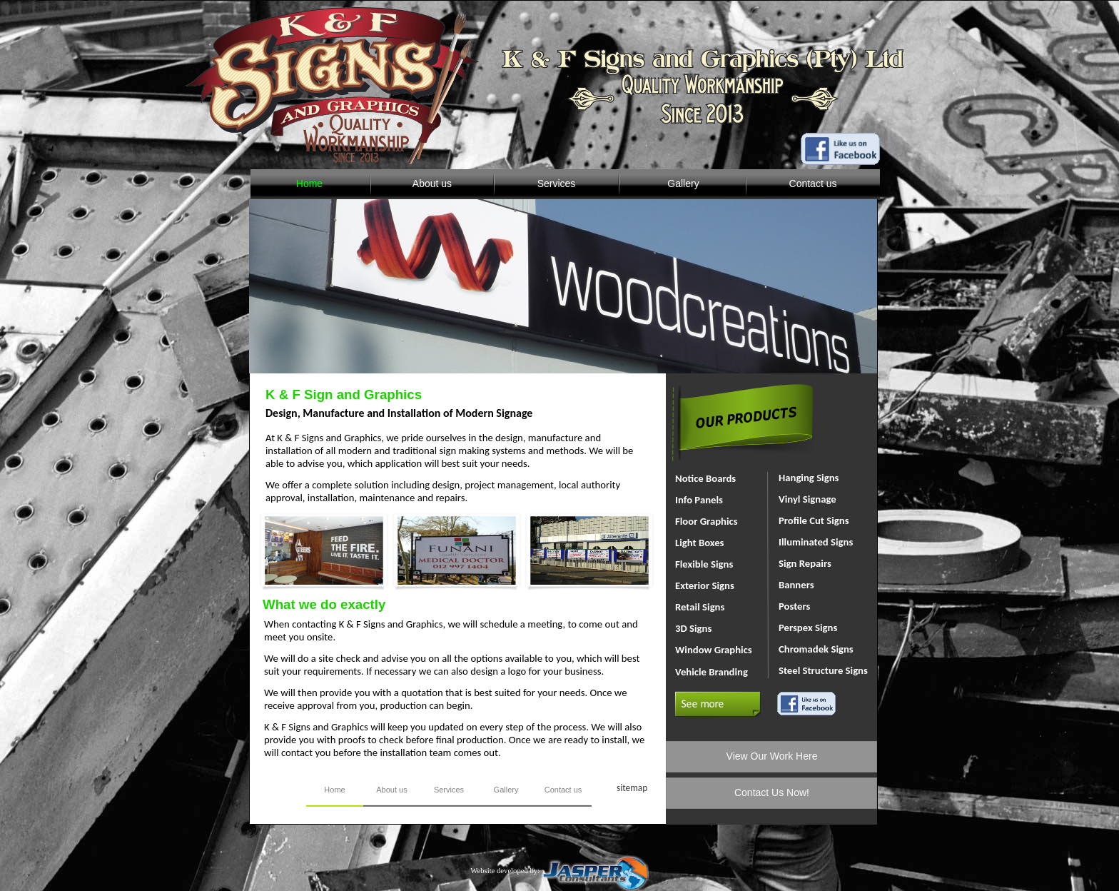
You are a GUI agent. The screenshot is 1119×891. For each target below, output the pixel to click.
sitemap (632, 788)
